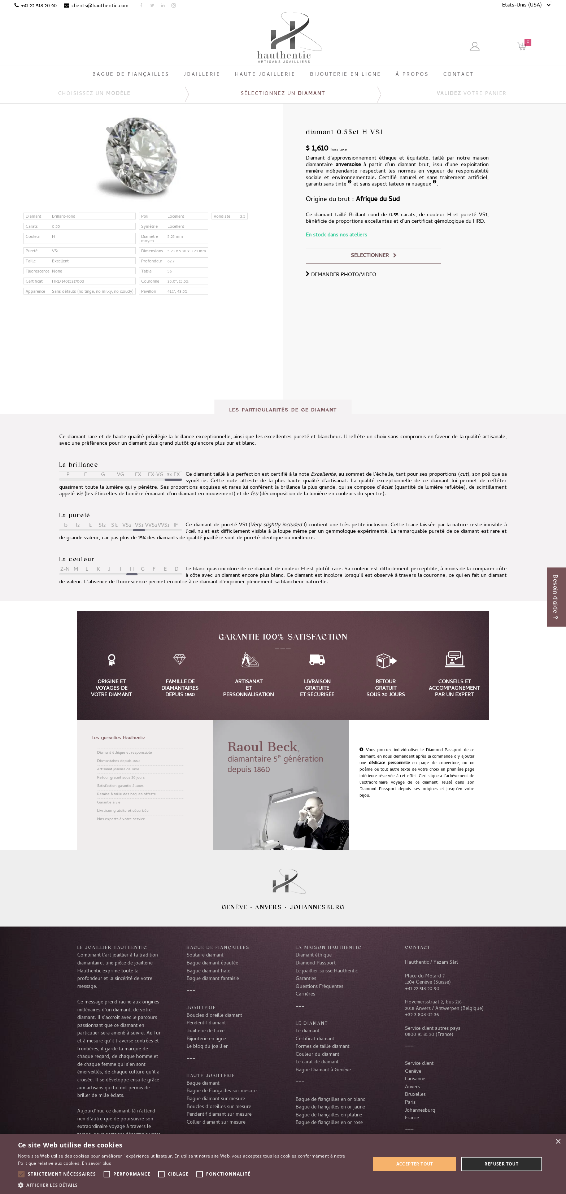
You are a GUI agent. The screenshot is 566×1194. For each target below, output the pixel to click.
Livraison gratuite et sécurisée (123, 811)
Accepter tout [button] (414, 1164)
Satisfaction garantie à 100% (120, 786)
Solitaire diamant (205, 955)
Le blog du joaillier (207, 1047)
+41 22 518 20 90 (39, 6)
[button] (189, 1185)
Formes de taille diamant (322, 1047)
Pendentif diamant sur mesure (219, 1115)
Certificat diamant (315, 1039)
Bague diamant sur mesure (216, 1099)
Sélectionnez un (283, 94)
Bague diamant (203, 1084)
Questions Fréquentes (319, 987)
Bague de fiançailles (218, 947)
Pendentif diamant (206, 1023)
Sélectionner (370, 256)
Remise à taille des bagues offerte (126, 794)
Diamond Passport (316, 963)
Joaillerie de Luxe (206, 1031)
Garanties (306, 979)
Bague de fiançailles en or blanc (330, 1100)
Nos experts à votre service (121, 819)
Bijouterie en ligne (206, 1039)
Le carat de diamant (317, 1062)
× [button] (558, 1142)
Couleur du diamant (317, 1055)
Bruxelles (415, 1095)
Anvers (268, 907)
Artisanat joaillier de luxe (118, 769)
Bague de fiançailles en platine (329, 1115)
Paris (410, 1103)
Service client (419, 1064)
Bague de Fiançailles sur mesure (222, 1091)
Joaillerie (201, 1007)
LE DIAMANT (312, 1023)
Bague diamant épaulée (212, 963)
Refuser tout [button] (501, 1164)
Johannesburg (317, 907)
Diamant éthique (314, 955)
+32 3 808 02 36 (422, 1015)
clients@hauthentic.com (100, 6)
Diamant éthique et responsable (124, 753)
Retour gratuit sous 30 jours (121, 778)
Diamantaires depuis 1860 (118, 761)
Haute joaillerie (211, 1075)
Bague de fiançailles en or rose (329, 1123)
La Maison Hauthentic (329, 947)
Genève (235, 907)
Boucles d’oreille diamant (214, 1016)
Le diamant (307, 1031)
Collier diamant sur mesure (216, 1123)
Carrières (305, 994)
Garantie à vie (109, 802)
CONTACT (418, 947)
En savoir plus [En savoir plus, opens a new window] (96, 1163)
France (412, 1118)
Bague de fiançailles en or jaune (330, 1107)
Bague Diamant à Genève (323, 1070)
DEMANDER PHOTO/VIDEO (341, 275)
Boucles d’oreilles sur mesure (219, 1107)
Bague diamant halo (209, 971)
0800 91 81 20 (419, 1035)
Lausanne (415, 1079)
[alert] (283, 1164)
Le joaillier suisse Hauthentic (327, 971)
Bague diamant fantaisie (213, 979)
